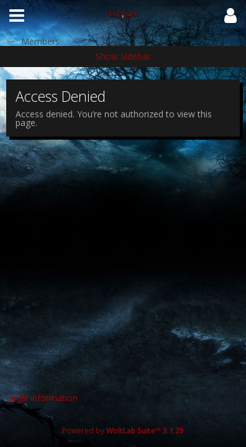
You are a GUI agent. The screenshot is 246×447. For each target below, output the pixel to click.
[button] (16, 15)
